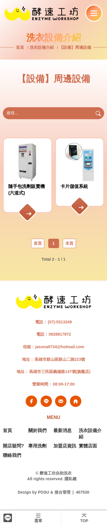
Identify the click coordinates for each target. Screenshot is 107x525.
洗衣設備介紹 (42, 47)
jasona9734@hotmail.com (59, 346)
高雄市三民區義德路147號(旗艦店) (59, 371)
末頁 (69, 243)
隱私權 (70, 479)
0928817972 (60, 334)
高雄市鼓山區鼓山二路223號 (60, 359)
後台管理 (62, 492)
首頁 (20, 47)
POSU (43, 492)
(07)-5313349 (60, 322)
